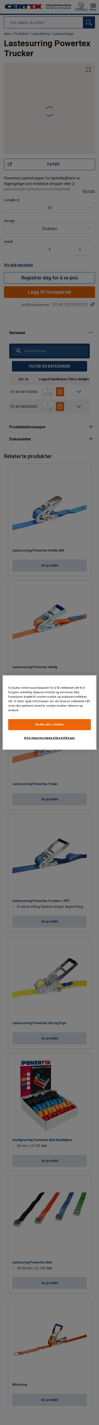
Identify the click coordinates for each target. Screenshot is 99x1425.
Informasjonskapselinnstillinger (49, 738)
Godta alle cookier (49, 724)
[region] (49, 712)
